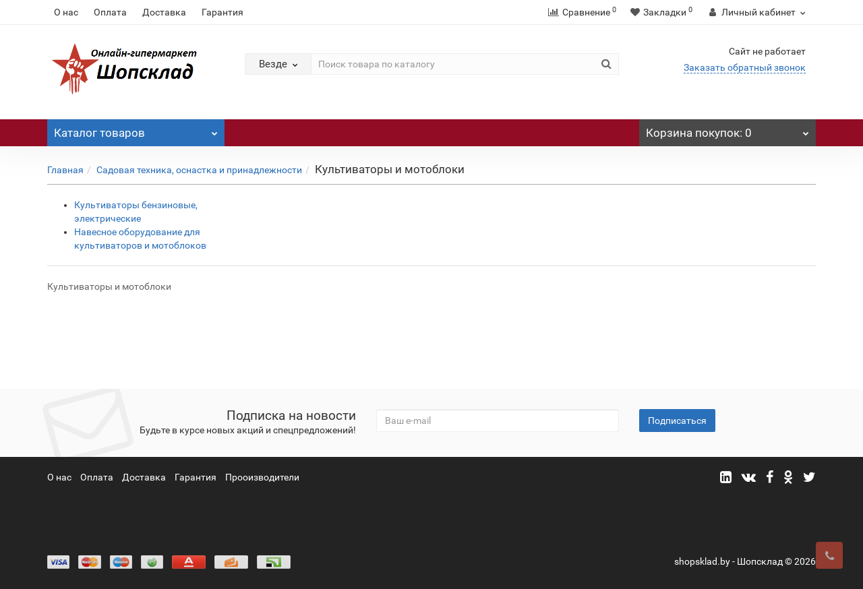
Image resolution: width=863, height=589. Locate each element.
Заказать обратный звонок (745, 67)
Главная (65, 169)
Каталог (136, 129)
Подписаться (677, 420)
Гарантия (222, 12)
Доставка (164, 12)
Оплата (110, 12)
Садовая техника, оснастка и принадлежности (199, 169)
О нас (66, 12)
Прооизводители (262, 477)
